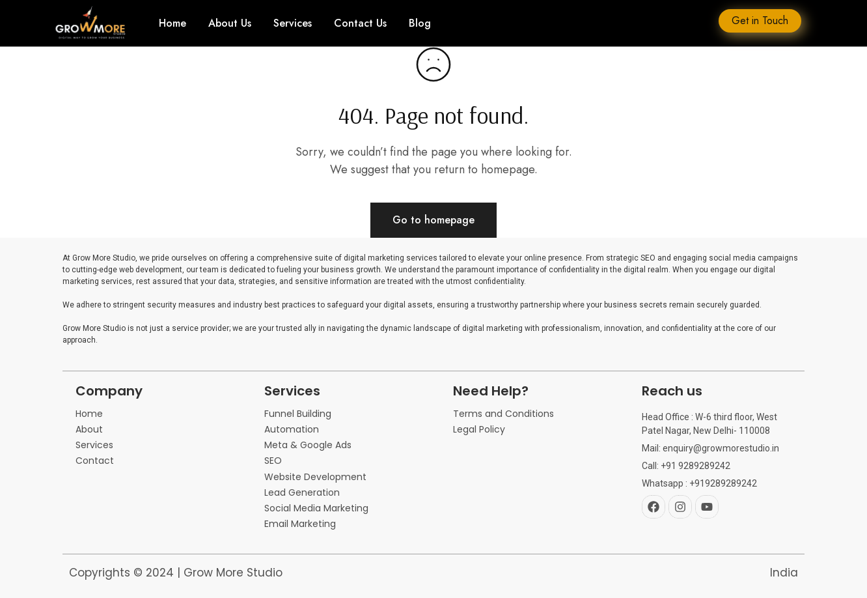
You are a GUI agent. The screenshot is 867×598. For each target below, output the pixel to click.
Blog (420, 23)
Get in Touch (760, 20)
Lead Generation (302, 492)
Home (172, 23)
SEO (273, 460)
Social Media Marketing (316, 508)
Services (292, 23)
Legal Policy (479, 429)
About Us (229, 23)
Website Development (315, 477)
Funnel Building (297, 414)
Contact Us (360, 23)
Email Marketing (300, 524)
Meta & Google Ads (307, 445)
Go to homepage (433, 219)
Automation (291, 429)
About (89, 429)
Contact (95, 460)
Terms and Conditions (503, 414)
